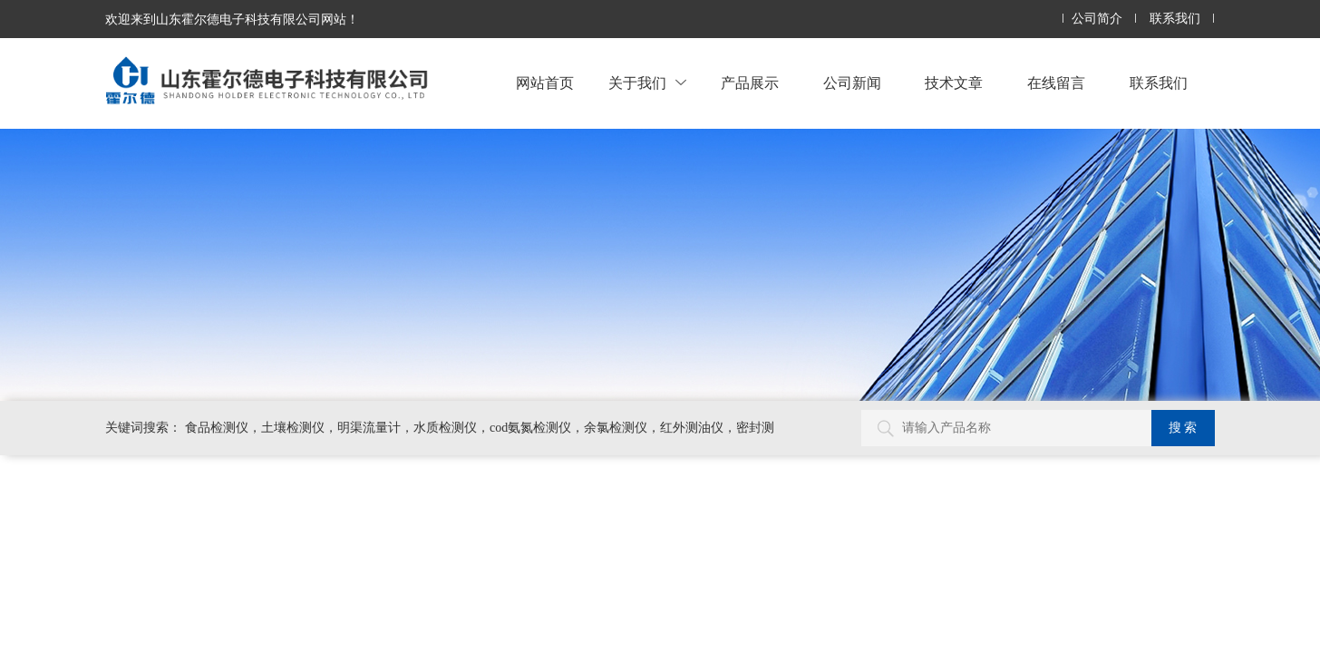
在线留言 (1056, 83)
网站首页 (545, 83)
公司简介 (1097, 18)
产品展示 (750, 83)
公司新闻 (852, 83)
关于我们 (647, 83)
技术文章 (954, 83)
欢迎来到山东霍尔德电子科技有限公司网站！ (232, 19)
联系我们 (1175, 18)
